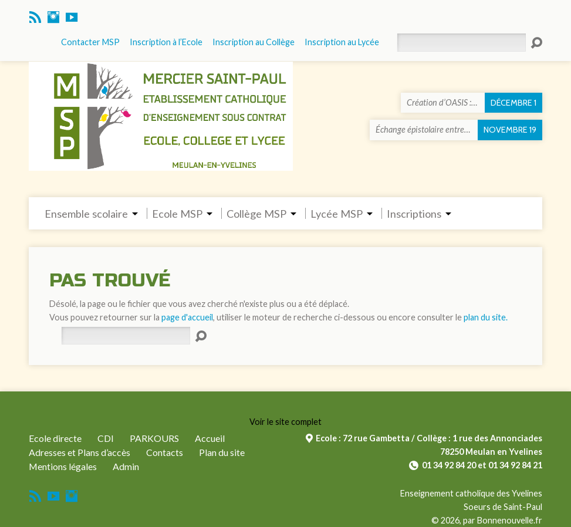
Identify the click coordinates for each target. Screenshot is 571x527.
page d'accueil (187, 317)
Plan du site (222, 452)
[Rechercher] (125, 336)
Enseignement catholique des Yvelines (471, 493)
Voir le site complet (285, 422)
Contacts (164, 452)
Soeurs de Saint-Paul (503, 507)
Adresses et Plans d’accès (79, 452)
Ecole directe (55, 438)
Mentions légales (63, 466)
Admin (126, 466)
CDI (105, 438)
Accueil (210, 438)
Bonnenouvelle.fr (509, 520)
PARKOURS (154, 438)
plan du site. (486, 317)
